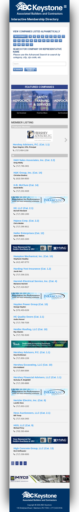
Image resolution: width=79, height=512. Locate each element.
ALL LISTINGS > (20, 36)
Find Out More (42, 113)
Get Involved (21, 113)
